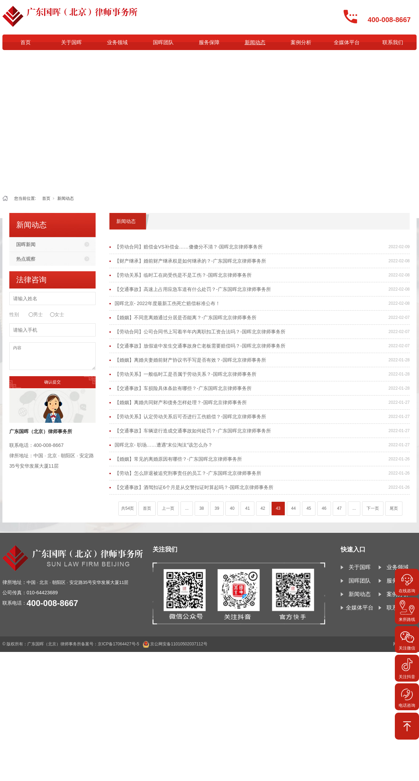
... (186, 508)
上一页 (168, 508)
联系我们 (392, 42)
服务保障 (209, 42)
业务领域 (117, 42)
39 (217, 508)
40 (232, 508)
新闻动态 (255, 42)
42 (263, 508)
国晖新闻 (26, 244)
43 (278, 508)
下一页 (373, 508)
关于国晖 (71, 42)
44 (293, 508)
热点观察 (26, 259)
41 (247, 508)
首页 (25, 42)
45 (308, 508)
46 (324, 508)
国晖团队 (163, 42)
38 (201, 508)
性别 (14, 314)
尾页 (394, 508)
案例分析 (301, 42)
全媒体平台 (347, 42)
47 (339, 508)
